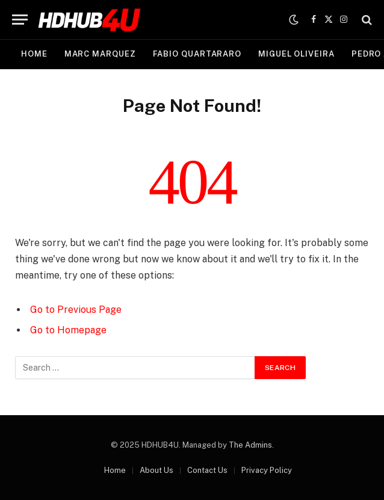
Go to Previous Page (76, 309)
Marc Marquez (100, 53)
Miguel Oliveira (296, 53)
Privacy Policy (266, 470)
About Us (156, 470)
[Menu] (20, 19)
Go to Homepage (68, 330)
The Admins (250, 444)
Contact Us (207, 470)
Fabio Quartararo (197, 53)
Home (34, 53)
